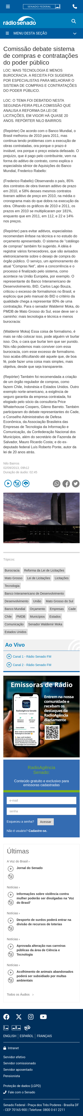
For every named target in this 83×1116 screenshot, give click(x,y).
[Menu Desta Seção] (41, 33)
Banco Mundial (15, 609)
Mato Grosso (13, 578)
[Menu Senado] (8, 6)
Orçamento (37, 609)
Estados (55, 616)
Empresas (57, 609)
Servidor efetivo (14, 1057)
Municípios (37, 616)
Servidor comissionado (19, 1063)
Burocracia (12, 570)
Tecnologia (12, 586)
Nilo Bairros (11, 463)
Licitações (61, 578)
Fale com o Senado (19, 1092)
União (37, 601)
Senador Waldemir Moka (45, 624)
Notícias (12, 887)
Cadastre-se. (38, 831)
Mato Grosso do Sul (59, 601)
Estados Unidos (15, 632)
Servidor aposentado (18, 1070)
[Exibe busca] (74, 21)
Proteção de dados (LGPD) (22, 1086)
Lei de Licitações (38, 578)
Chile (8, 616)
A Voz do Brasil (17, 861)
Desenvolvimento (16, 601)
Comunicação (14, 624)
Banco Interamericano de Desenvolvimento (34, 593)
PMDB (20, 616)
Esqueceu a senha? (20, 821)
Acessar (45, 822)
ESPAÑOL (26, 1036)
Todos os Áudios (21, 993)
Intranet (11, 1048)
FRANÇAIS (44, 1036)
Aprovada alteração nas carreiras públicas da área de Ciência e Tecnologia (41, 950)
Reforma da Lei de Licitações (44, 570)
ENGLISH (9, 1036)
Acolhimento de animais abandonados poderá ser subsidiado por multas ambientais (45, 976)
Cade (72, 609)
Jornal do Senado (29, 868)
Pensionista (11, 1076)
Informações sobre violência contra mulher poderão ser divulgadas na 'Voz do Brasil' (45, 898)
